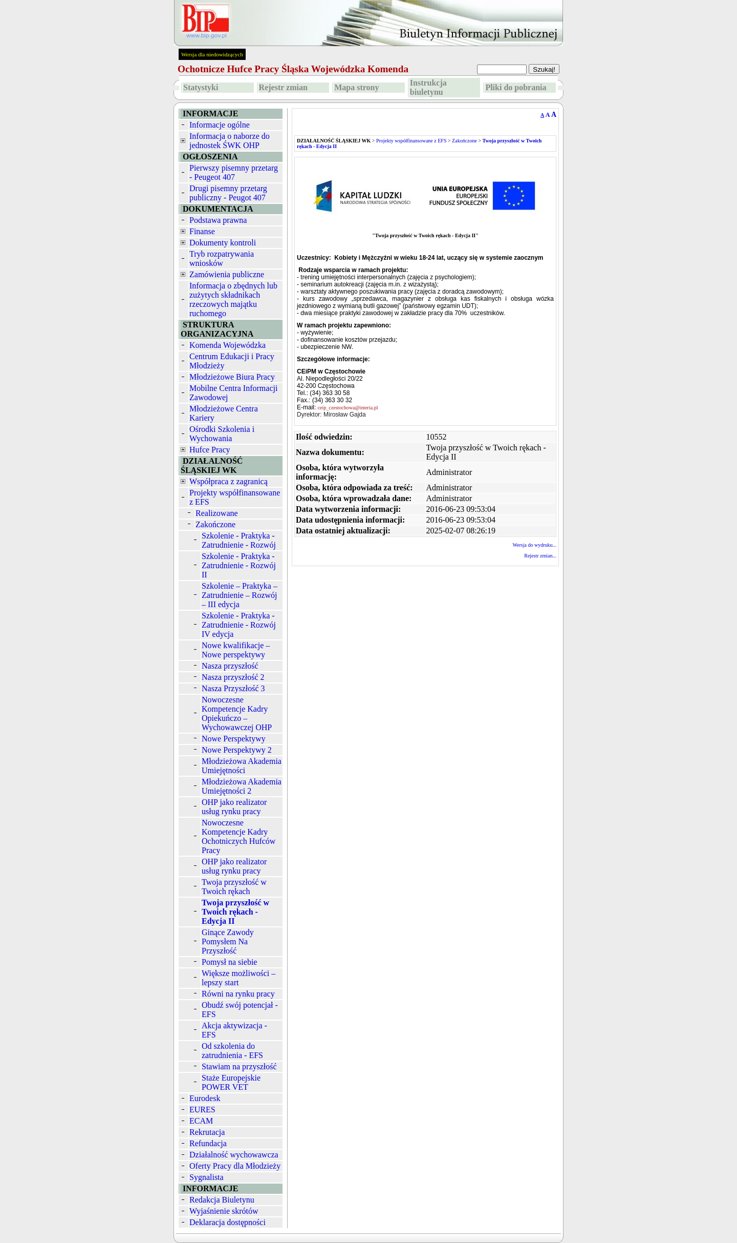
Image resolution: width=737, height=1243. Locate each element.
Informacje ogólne (219, 124)
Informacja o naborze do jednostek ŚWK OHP (229, 141)
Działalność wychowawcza (233, 1154)
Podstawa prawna (218, 220)
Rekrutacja (207, 1132)
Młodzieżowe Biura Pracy (232, 376)
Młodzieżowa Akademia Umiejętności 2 (241, 786)
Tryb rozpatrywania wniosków (221, 258)
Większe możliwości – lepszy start (238, 978)
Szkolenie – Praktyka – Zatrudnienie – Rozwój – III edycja (239, 595)
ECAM (201, 1120)
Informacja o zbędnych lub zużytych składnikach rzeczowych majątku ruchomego (233, 299)
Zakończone (215, 524)
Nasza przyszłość (230, 665)
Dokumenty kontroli (222, 242)
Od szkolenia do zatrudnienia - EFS (232, 1051)
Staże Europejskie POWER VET (231, 1082)
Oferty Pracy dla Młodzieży (234, 1166)
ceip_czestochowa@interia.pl (348, 407)
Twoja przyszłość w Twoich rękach (234, 887)
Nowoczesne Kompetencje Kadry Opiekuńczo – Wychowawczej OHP (237, 713)
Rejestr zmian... (540, 555)
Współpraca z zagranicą (228, 481)
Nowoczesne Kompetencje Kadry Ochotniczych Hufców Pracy (238, 836)
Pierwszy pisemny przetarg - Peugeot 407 (233, 172)
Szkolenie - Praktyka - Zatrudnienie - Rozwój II (239, 565)
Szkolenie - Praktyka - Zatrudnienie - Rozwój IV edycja (239, 624)
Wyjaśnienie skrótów (223, 1211)
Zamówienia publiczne (226, 274)
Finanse (202, 231)
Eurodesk (204, 1098)
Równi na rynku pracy (238, 993)
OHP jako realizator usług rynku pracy (234, 807)
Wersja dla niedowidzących (212, 54)
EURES (202, 1109)
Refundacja (208, 1143)
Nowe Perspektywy (234, 738)
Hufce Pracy (209, 449)
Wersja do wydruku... (534, 545)
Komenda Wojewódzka (227, 345)
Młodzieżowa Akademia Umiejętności (241, 766)
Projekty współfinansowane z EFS (411, 140)
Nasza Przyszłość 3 (233, 688)
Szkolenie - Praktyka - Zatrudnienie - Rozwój (239, 540)
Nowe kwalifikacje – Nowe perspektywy (236, 650)
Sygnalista (206, 1177)
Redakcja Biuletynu (221, 1199)
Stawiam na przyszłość (239, 1066)
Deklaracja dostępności (227, 1222)
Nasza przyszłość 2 (233, 677)
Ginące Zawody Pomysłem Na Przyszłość (228, 941)
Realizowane (217, 513)
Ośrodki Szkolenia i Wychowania (221, 434)
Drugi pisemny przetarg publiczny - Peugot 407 (228, 193)
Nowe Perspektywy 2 (237, 749)
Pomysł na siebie (229, 962)
